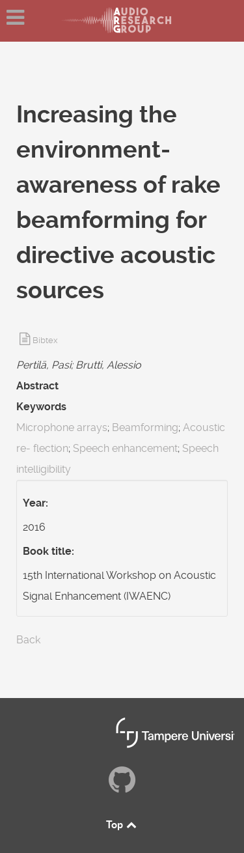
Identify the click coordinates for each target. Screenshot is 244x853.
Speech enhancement (125, 448)
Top (122, 824)
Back (28, 640)
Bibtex (45, 340)
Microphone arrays (61, 427)
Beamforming (145, 427)
